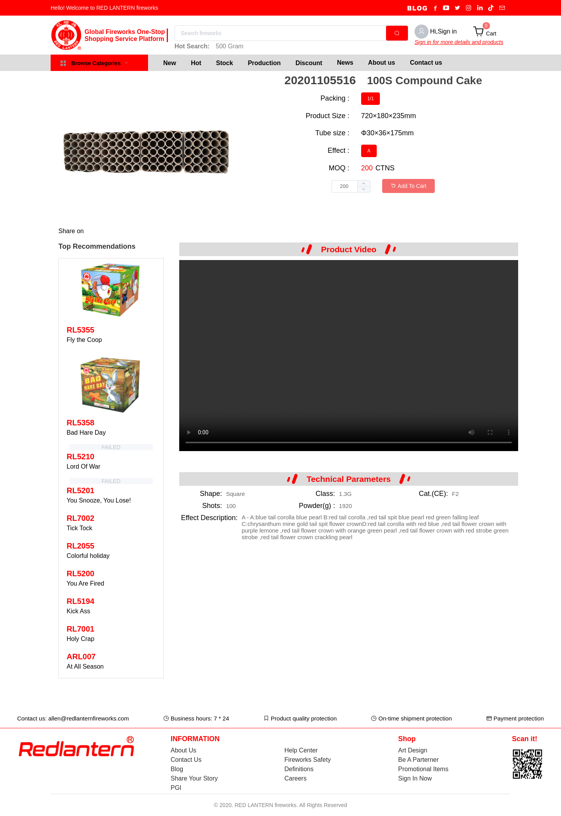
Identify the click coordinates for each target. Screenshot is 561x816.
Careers (295, 778)
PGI (176, 787)
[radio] (370, 98)
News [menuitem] (345, 62)
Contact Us (186, 759)
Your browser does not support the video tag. (348, 355)
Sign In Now (415, 778)
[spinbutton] (351, 186)
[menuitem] (169, 63)
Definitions (299, 769)
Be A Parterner (418, 759)
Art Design (412, 750)
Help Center (301, 750)
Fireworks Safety (307, 759)
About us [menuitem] (381, 62)
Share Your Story (194, 778)
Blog (177, 769)
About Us (183, 750)
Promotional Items (423, 769)
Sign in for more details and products (459, 42)
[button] (363, 189)
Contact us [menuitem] (426, 62)
